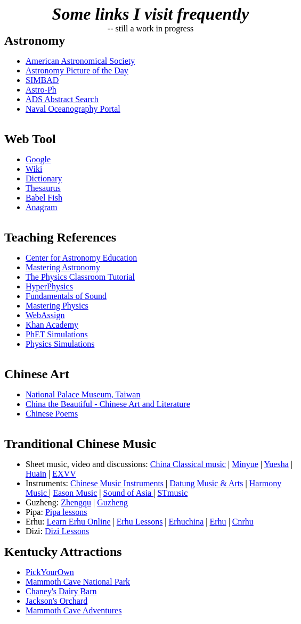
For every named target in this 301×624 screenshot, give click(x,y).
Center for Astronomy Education (81, 257)
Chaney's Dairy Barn (61, 591)
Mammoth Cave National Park (78, 581)
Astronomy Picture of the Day (77, 70)
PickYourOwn (50, 572)
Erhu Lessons (140, 521)
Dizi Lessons (67, 531)
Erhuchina (186, 521)
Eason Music (75, 492)
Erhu (218, 521)
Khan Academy (52, 324)
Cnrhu (243, 521)
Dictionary (44, 178)
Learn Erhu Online (79, 521)
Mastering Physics (57, 305)
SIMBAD (42, 80)
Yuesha (276, 464)
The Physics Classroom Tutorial (80, 276)
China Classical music (188, 464)
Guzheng (112, 502)
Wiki (34, 168)
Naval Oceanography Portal (73, 108)
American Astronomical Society (80, 60)
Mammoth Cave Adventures (73, 610)
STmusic (172, 492)
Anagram (42, 207)
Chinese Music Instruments (118, 483)
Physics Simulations (60, 343)
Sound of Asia (128, 492)
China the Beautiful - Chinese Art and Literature (108, 404)
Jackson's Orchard (56, 600)
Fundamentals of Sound (66, 296)
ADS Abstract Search (62, 99)
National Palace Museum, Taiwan (83, 394)
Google (38, 159)
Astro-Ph (41, 89)
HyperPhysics (49, 286)
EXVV (64, 473)
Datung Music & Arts (206, 483)
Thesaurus (43, 188)
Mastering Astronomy (63, 267)
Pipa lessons (66, 512)
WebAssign (45, 315)
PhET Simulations (57, 334)
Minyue (245, 464)
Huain (36, 473)
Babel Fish (44, 197)
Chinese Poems (52, 413)
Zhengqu (76, 502)
